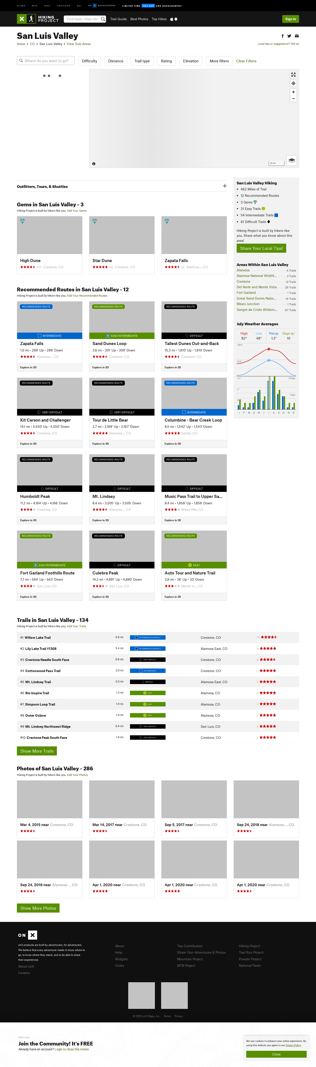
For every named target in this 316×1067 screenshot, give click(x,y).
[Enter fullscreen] (293, 74)
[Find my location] (293, 83)
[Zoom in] (293, 92)
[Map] (194, 118)
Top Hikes (159, 19)
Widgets (121, 959)
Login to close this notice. (72, 1049)
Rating (166, 61)
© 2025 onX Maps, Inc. (146, 1016)
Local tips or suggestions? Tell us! (278, 43)
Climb (21, 5)
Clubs (119, 965)
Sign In (290, 19)
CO (32, 44)
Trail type (142, 61)
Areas (21, 44)
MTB (35, 5)
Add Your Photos (77, 775)
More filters (219, 61)
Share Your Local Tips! (261, 248)
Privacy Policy (293, 1045)
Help (118, 952)
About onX (26, 966)
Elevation (191, 61)
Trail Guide (118, 19)
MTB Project (186, 965)
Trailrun (63, 5)
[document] (276, 1048)
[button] (283, 35)
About (119, 946)
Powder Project (250, 959)
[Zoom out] (293, 98)
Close (276, 1054)
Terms (167, 1016)
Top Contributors (189, 946)
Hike (47, 5)
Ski (79, 5)
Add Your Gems (77, 210)
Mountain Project (190, 959)
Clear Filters (246, 61)
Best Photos (139, 19)
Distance (115, 61)
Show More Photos (38, 908)
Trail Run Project (251, 952)
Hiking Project (249, 946)
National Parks (250, 965)
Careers (24, 973)
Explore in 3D (28, 367)
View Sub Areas (79, 44)
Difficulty (89, 61)
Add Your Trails (76, 626)
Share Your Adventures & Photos (201, 952)
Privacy (179, 1016)
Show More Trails (37, 750)
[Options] (292, 161)
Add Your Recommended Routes (87, 295)
